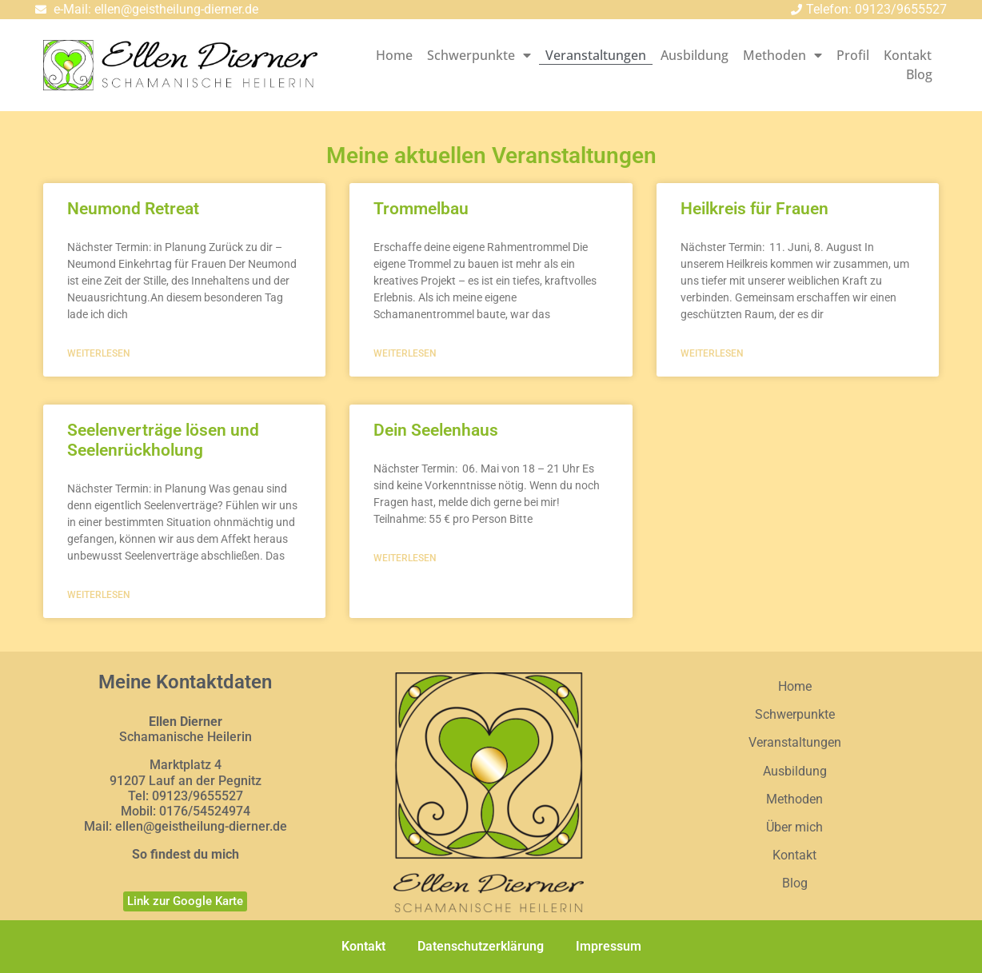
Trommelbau (421, 208)
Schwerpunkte (479, 55)
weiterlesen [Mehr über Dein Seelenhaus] (405, 558)
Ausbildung (695, 55)
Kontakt (908, 55)
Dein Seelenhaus (435, 430)
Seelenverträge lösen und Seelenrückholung (163, 440)
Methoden (782, 55)
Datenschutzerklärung (480, 946)
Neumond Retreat (133, 208)
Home (394, 55)
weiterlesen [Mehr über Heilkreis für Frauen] (712, 353)
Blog (919, 74)
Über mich (794, 827)
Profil (852, 55)
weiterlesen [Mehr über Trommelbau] (405, 353)
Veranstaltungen (595, 55)
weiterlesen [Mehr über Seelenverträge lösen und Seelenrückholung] (98, 594)
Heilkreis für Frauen (754, 208)
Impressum (608, 946)
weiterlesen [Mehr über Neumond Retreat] (98, 353)
